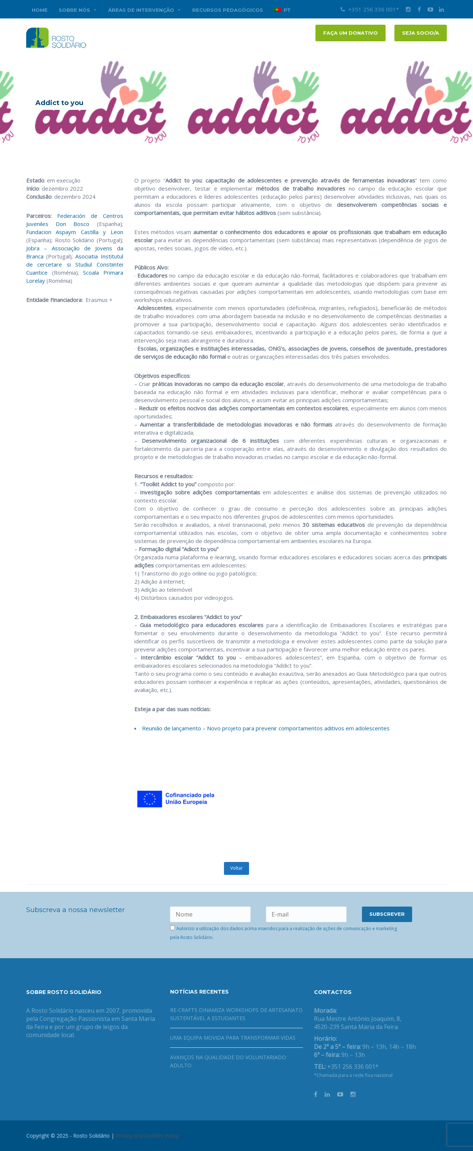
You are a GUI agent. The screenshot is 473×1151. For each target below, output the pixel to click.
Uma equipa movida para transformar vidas (233, 1037)
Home (40, 10)
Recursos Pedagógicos (227, 10)
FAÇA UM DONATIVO (350, 33)
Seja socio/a (420, 33)
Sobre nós (78, 10)
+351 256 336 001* (370, 9)
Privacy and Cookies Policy (147, 1135)
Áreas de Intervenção (144, 10)
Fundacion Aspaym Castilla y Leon (74, 232)
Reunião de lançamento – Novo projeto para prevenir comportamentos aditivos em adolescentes (266, 728)
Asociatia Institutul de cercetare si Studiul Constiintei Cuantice (74, 264)
